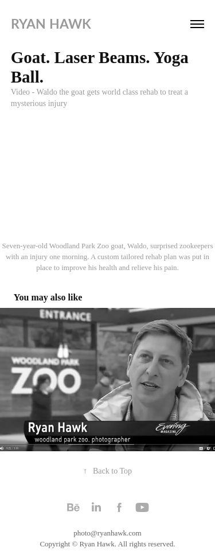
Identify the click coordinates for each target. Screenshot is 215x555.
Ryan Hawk (51, 23)
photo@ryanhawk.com (107, 533)
